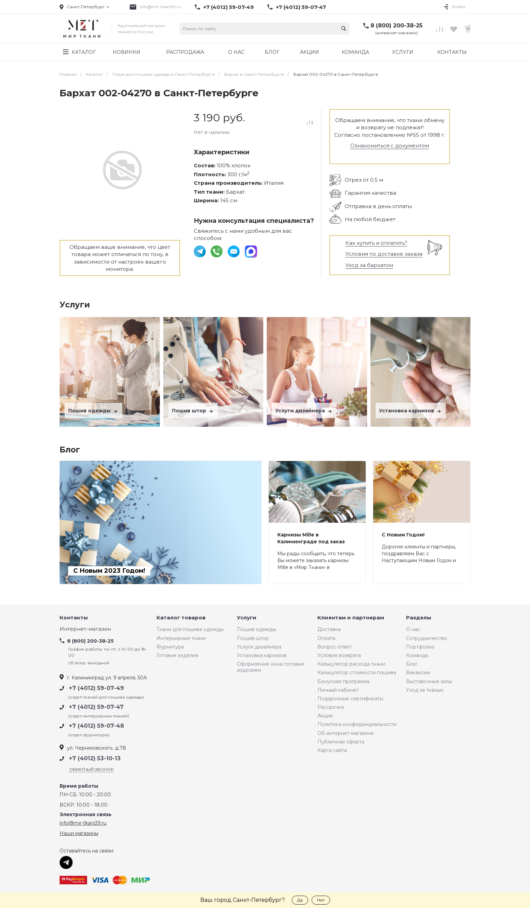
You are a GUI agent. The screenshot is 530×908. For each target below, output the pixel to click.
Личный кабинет (338, 690)
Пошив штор (193, 411)
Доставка (329, 629)
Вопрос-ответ (334, 647)
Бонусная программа (343, 681)
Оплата (326, 638)
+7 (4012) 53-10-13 (95, 758)
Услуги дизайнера (304, 411)
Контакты (74, 618)
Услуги (246, 618)
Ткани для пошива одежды (190, 629)
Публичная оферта (340, 742)
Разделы (418, 618)
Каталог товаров (180, 618)
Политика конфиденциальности (356, 724)
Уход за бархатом (369, 265)
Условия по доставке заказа (383, 254)
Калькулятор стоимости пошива (356, 672)
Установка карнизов (410, 411)
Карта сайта (332, 750)
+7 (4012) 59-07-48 (96, 726)
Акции (325, 716)
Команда (417, 655)
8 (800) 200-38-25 (396, 25)
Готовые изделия (177, 655)
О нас (413, 629)
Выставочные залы (429, 681)
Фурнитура (170, 647)
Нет (321, 900)
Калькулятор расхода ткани (351, 664)
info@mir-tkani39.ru (160, 6)
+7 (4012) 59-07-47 (301, 7)
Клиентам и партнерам (350, 618)
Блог (412, 664)
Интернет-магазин (85, 629)
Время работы (79, 786)
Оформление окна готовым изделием (270, 667)
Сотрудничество (426, 638)
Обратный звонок (91, 769)
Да (300, 900)
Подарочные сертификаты (350, 698)
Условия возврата (339, 655)
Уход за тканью (425, 690)
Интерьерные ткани (181, 638)
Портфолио (420, 647)
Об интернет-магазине (345, 733)
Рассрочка (330, 707)
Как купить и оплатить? (376, 243)
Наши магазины (79, 833)
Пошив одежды (93, 411)
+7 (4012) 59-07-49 (228, 7)
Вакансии (418, 672)
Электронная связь (86, 815)
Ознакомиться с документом (389, 145)
